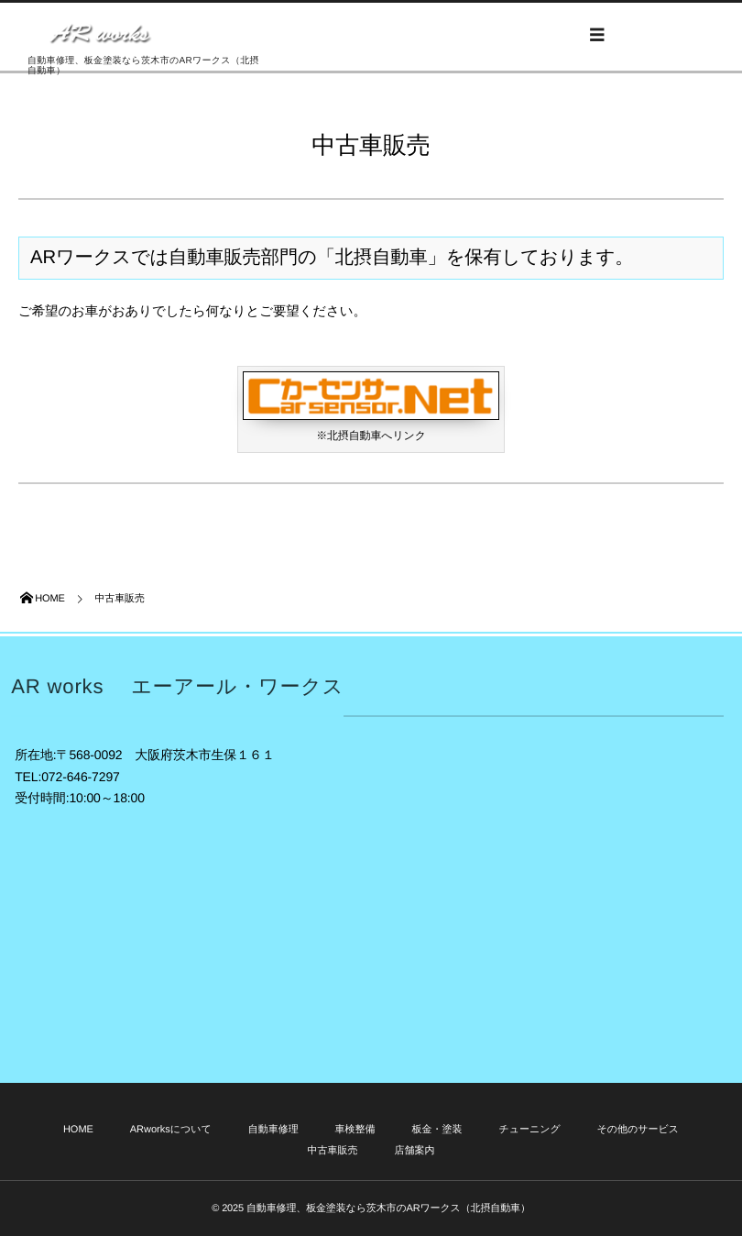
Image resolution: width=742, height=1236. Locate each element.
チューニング (529, 1129)
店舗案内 (414, 1150)
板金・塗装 (436, 1129)
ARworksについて (171, 1129)
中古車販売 (333, 1150)
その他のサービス (638, 1129)
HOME (78, 1129)
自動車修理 (273, 1129)
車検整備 (355, 1129)
